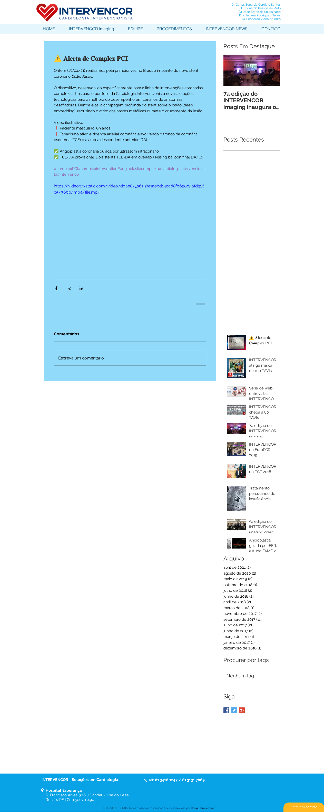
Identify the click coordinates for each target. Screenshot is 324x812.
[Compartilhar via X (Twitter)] (68, 288)
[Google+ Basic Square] (242, 710)
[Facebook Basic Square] (226, 710)
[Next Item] (271, 70)
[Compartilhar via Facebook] (56, 288)
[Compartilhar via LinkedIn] (81, 288)
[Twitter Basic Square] (234, 710)
